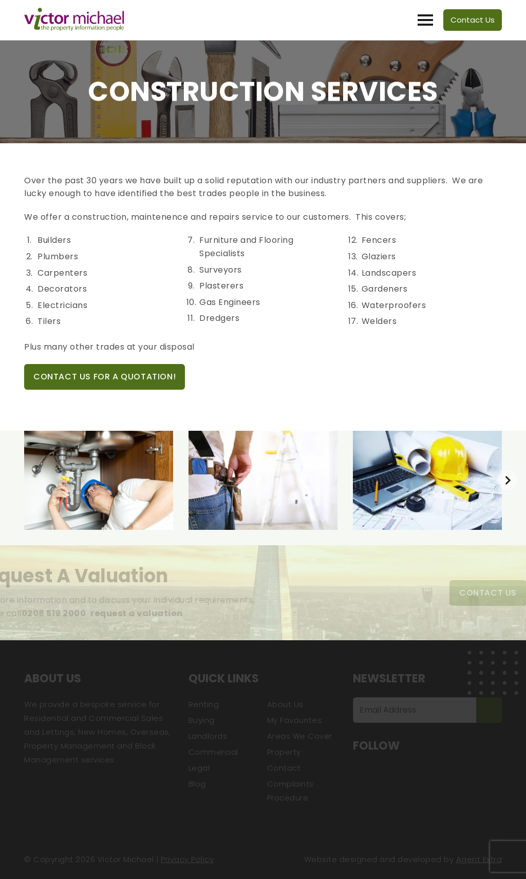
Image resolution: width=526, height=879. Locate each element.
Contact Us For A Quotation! (104, 377)
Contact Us (472, 19)
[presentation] (507, 480)
